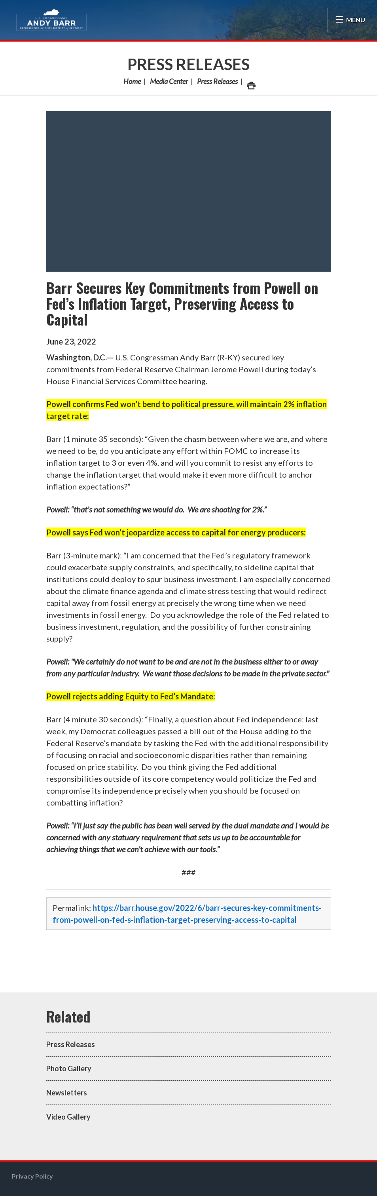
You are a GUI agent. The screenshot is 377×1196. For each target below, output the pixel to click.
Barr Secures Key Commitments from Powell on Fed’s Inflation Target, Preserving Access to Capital (182, 303)
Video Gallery (68, 1116)
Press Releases (188, 64)
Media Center (169, 81)
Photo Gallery (68, 1068)
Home (132, 81)
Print (251, 83)
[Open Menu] (350, 20)
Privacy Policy (32, 1176)
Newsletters (66, 1092)
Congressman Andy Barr (51, 20)
